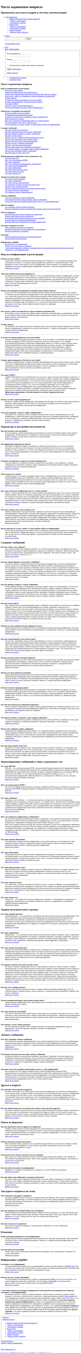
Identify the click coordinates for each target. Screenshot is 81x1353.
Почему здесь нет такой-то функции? (18, 246)
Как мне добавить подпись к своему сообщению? (22, 134)
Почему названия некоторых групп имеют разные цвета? (25, 188)
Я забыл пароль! (11, 98)
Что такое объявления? (13, 168)
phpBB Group (70, 1266)
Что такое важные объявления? (16, 166)
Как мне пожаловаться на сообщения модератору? (23, 147)
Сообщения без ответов (17, 78)
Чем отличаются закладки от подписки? (19, 227)
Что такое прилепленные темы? (16, 170)
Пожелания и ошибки (17, 23)
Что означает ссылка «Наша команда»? (19, 192)
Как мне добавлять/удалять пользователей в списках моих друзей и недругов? (33, 209)
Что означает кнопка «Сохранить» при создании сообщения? (27, 149)
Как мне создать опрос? (13, 136)
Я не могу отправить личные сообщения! (19, 198)
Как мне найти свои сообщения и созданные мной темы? (25, 222)
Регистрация (16, 69)
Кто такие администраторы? (15, 179)
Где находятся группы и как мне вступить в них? (22, 185)
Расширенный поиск (12, 44)
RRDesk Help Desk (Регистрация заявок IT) (24, 19)
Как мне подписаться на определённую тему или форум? (25, 229)
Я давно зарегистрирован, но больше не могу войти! (24, 102)
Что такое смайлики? (12, 162)
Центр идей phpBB (49, 1281)
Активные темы (15, 80)
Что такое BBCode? (12, 158)
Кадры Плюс (13, 25)
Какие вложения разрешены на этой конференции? (23, 237)
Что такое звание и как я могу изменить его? (21, 122)
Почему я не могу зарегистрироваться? (19, 106)
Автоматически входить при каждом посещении (25, 65)
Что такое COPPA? (11, 104)
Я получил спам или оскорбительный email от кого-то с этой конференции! (32, 201)
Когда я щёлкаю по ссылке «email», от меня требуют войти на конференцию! (32, 124)
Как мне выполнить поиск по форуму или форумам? (24, 214)
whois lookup (69, 1296)
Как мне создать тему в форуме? (16, 130)
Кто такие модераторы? (13, 181)
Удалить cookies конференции (11, 1343)
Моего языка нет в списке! (14, 119)
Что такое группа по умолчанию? (17, 190)
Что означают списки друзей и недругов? (19, 207)
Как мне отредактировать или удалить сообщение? (23, 132)
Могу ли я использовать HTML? (16, 160)
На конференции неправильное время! (19, 115)
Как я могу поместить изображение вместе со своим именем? (27, 121)
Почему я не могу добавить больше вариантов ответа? (24, 137)
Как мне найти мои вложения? (16, 239)
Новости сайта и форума (18, 32)
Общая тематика (15, 30)
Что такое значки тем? (13, 173)
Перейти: (6, 1317)
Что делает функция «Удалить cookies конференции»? (24, 107)
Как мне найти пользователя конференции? (20, 220)
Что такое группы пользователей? (17, 183)
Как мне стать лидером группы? (16, 186)
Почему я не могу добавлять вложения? (19, 143)
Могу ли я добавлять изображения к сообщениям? (23, 164)
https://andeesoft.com (8, 1349)
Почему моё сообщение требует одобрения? (21, 151)
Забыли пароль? (12, 73)
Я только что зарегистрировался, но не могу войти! (23, 100)
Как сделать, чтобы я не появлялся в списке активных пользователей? (30, 96)
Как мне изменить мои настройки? (17, 113)
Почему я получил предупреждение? (18, 145)
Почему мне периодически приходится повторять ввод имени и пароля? (31, 94)
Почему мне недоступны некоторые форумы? (21, 141)
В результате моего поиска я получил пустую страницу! (25, 218)
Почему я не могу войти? (14, 90)
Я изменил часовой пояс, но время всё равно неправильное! (26, 117)
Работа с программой (17, 21)
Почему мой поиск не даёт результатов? (19, 216)
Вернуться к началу (12, 268)
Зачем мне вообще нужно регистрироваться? (21, 92)
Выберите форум (9, 1319)
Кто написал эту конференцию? (16, 244)
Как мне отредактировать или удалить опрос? (21, 139)
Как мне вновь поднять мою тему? (17, 153)
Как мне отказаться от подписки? (17, 231)
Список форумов (7, 1341)
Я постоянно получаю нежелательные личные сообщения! (26, 200)
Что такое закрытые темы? (14, 171)
